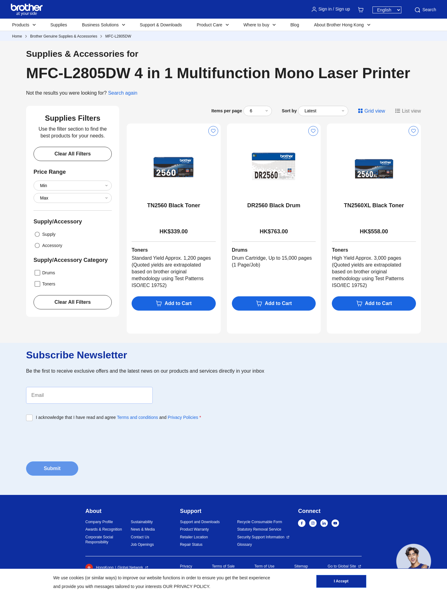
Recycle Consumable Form (259, 522)
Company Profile (99, 522)
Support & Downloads (161, 24)
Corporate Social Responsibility (99, 540)
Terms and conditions (137, 417)
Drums (44, 272)
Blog (294, 24)
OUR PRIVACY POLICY (186, 586)
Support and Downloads (200, 522)
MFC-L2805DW (118, 36)
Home (17, 36)
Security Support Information (260, 537)
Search (425, 10)
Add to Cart (174, 303)
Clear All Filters (73, 153)
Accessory (48, 245)
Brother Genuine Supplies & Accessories (63, 36)
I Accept (341, 582)
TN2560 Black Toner (173, 205)
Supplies (58, 24)
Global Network (130, 567)
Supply (45, 234)
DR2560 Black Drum (273, 205)
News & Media (143, 529)
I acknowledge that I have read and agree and (118, 417)
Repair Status (191, 544)
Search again (122, 93)
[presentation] (73, 439)
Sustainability (142, 522)
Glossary (244, 544)
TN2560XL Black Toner (374, 205)
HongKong (99, 567)
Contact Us (140, 537)
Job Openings (142, 544)
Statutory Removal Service (259, 529)
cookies (76, 577)
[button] (413, 561)
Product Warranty (194, 529)
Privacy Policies (183, 417)
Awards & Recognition (103, 529)
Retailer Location (194, 537)
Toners (44, 284)
